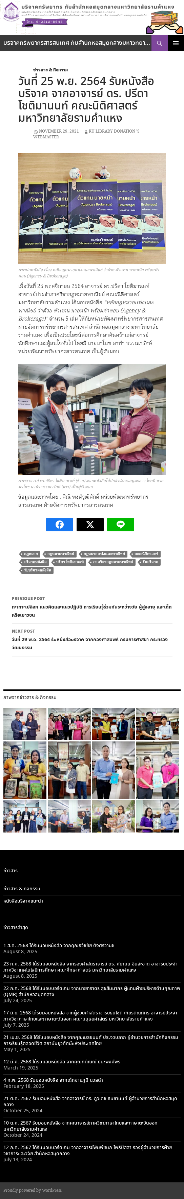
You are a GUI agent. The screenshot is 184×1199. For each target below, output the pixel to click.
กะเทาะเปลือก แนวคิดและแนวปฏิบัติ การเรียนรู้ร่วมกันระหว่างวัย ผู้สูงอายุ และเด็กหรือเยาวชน (92, 607)
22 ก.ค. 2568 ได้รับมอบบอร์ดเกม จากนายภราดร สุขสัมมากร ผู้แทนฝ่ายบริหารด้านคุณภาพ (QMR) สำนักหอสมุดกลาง (91, 991)
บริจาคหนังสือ (35, 562)
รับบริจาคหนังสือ (37, 570)
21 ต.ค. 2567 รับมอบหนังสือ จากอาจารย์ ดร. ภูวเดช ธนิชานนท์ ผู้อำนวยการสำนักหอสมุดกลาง (90, 1101)
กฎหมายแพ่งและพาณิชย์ (104, 554)
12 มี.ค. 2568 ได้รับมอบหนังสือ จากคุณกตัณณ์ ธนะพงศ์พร (61, 1062)
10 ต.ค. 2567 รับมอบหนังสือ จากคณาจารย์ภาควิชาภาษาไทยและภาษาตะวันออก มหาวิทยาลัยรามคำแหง (80, 1126)
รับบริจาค (150, 562)
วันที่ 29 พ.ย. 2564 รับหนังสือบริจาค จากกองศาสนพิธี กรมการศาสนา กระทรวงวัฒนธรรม (92, 640)
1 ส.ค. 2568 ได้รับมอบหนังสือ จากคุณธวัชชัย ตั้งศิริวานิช (59, 945)
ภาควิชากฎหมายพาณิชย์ (113, 562)
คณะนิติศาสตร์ (146, 554)
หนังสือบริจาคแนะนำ (23, 901)
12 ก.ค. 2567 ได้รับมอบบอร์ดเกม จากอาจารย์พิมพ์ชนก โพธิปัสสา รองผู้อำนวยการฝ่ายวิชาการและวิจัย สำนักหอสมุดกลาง (87, 1150)
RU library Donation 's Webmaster (86, 134)
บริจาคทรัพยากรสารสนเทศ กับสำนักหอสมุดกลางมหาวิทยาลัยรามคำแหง (77, 43)
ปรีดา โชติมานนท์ (70, 562)
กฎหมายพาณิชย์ (60, 554)
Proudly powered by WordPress (32, 1190)
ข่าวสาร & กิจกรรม (50, 70)
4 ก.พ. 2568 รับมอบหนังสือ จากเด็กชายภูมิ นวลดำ (53, 1080)
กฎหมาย (31, 554)
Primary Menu (176, 43)
